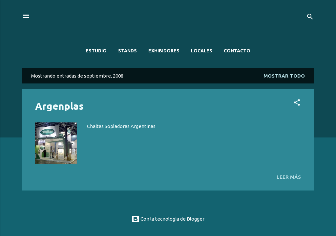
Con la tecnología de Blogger (168, 219)
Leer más (289, 177)
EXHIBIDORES (163, 50)
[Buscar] (310, 18)
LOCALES (201, 50)
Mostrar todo (284, 76)
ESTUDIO (96, 50)
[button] (297, 104)
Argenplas (59, 106)
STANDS (127, 50)
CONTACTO (237, 50)
